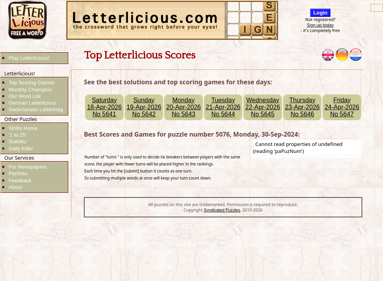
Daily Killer (21, 148)
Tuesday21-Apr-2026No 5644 (223, 107)
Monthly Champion (30, 89)
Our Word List (25, 96)
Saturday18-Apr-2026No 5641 (104, 107)
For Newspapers (28, 167)
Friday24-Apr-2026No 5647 (341, 107)
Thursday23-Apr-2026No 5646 (302, 107)
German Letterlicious (33, 103)
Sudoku (17, 141)
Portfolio (18, 173)
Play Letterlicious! (29, 58)
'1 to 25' (18, 135)
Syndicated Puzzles (222, 210)
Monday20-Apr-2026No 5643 (183, 107)
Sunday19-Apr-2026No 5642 (143, 107)
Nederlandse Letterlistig (36, 109)
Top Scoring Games (31, 82)
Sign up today (320, 25)
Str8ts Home (23, 128)
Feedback (20, 180)
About (15, 187)
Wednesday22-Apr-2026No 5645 (262, 107)
